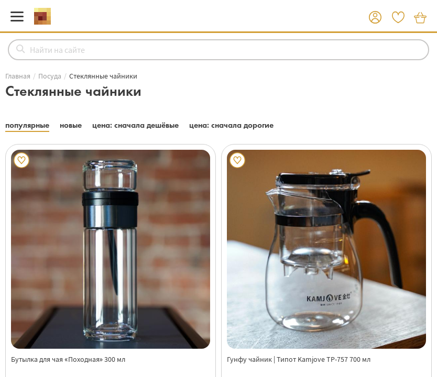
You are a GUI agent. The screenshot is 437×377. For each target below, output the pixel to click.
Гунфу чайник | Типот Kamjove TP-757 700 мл (298, 359)
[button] (375, 18)
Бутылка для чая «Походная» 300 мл (68, 359)
